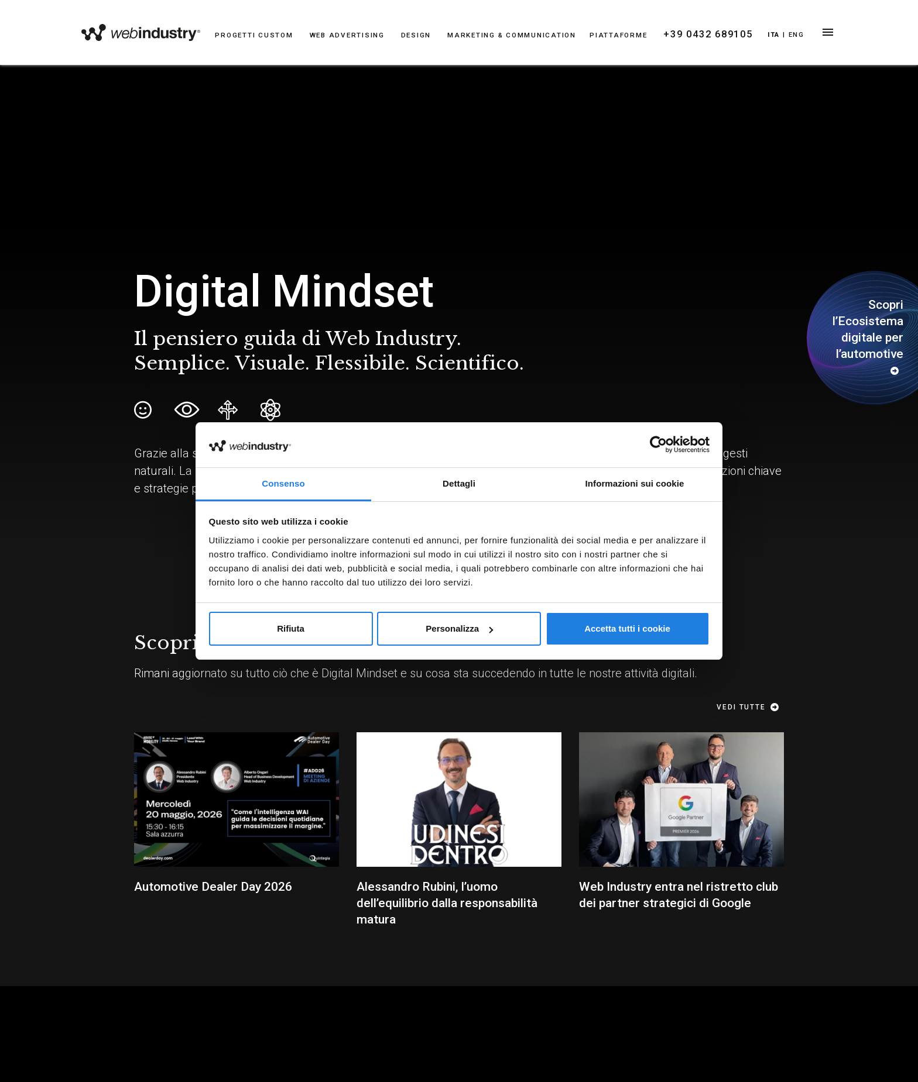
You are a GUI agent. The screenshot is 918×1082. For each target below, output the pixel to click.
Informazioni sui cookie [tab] (634, 483)
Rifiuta (290, 628)
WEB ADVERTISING (348, 35)
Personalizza (459, 628)
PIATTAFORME (609, 35)
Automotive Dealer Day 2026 (213, 887)
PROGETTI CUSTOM (258, 35)
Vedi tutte (751, 707)
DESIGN (415, 35)
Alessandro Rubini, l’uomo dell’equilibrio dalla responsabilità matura (447, 903)
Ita (768, 35)
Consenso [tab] (283, 483)
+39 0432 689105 (697, 34)
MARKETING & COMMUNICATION (507, 35)
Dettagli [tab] (459, 483)
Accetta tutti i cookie (627, 628)
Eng (791, 35)
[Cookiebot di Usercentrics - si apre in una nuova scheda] (658, 444)
